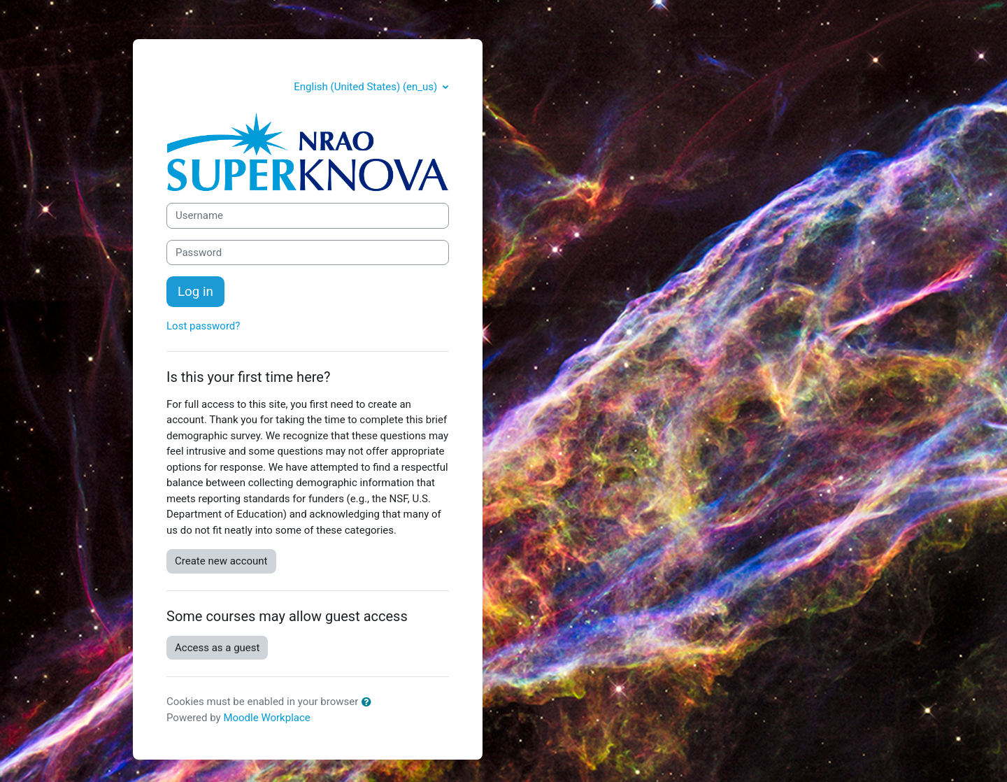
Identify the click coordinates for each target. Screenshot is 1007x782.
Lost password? (203, 326)
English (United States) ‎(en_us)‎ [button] (367, 86)
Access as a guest (217, 647)
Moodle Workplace (266, 717)
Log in (195, 291)
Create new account (221, 561)
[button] (369, 703)
